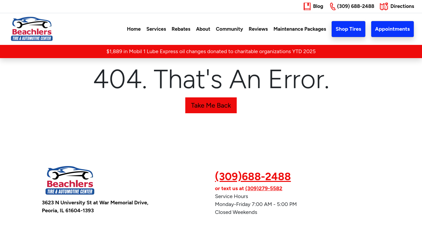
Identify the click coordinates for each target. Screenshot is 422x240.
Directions (402, 6)
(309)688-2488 (253, 176)
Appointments (392, 29)
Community (229, 29)
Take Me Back (211, 105)
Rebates (181, 29)
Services (156, 29)
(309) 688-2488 (355, 6)
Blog (318, 6)
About (203, 29)
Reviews (258, 29)
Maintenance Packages (299, 29)
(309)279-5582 (263, 188)
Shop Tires (348, 29)
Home (134, 29)
